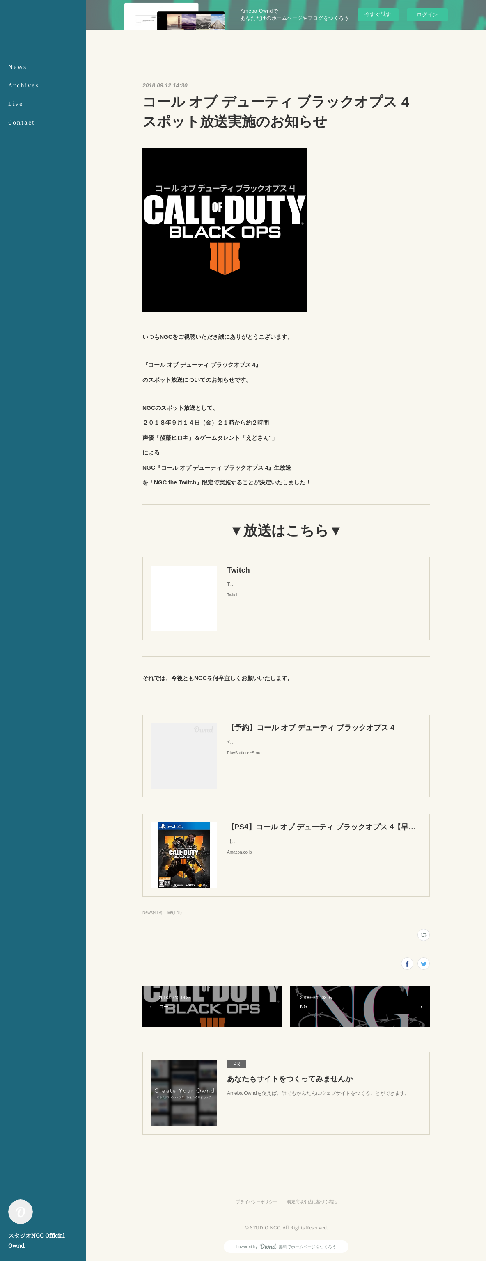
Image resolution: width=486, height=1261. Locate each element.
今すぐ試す (377, 14)
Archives (23, 85)
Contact (21, 122)
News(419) (152, 912)
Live (15, 103)
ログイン (427, 14)
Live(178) (173, 912)
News (17, 67)
